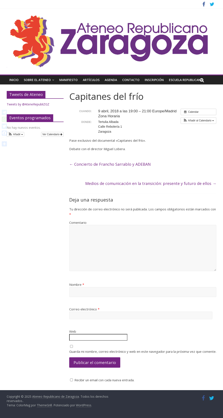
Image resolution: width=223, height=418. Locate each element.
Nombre (76, 284)
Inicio (14, 80)
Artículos (91, 80)
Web (72, 331)
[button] (198, 121)
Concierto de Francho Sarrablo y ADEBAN (110, 164)
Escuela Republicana (186, 80)
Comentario (78, 222)
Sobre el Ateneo (37, 80)
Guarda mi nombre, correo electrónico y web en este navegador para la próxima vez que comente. (142, 351)
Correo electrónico (84, 309)
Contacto (131, 80)
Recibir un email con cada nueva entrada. (104, 380)
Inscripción (154, 80)
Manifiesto (68, 80)
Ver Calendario (52, 134)
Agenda (111, 80)
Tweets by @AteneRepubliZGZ (28, 104)
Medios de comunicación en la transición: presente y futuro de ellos (150, 183)
